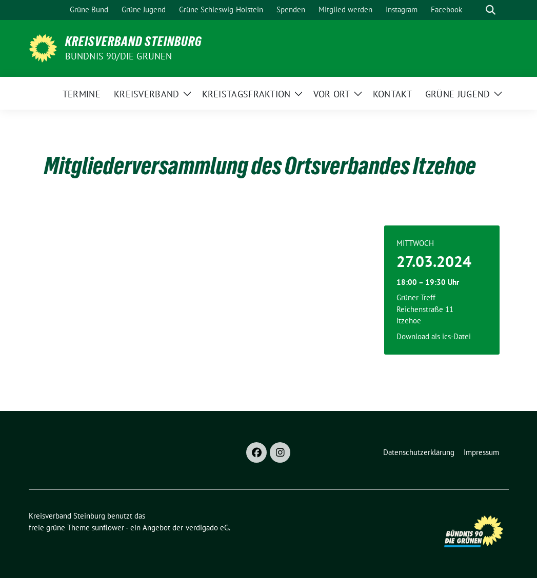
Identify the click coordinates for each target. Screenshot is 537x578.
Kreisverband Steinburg (133, 41)
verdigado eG (207, 527)
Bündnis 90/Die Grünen (118, 56)
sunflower (108, 527)
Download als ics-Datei (433, 336)
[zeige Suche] (491, 10)
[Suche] (476, 10)
